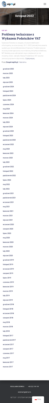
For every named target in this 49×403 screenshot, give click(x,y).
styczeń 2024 (8, 127)
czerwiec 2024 (8, 104)
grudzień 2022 (8, 167)
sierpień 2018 (8, 318)
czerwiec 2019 (8, 282)
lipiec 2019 (7, 278)
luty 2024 (6, 122)
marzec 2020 (8, 247)
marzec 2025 (8, 73)
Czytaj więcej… (30, 58)
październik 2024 (9, 95)
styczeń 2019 (8, 300)
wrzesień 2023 (8, 144)
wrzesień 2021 (8, 202)
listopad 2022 (8, 171)
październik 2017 (9, 340)
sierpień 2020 (8, 229)
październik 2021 (9, 198)
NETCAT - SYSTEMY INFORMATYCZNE (24, 397)
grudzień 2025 (8, 69)
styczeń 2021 (8, 220)
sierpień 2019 (8, 273)
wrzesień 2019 (8, 269)
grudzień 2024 (8, 87)
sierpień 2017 (8, 349)
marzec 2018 (8, 327)
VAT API (4, 30)
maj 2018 (6, 322)
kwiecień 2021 (8, 211)
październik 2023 (9, 140)
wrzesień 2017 (8, 344)
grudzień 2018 (8, 304)
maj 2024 (6, 109)
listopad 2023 (8, 135)
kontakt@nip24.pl (24, 392)
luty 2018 (6, 331)
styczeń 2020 (8, 255)
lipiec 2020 (7, 233)
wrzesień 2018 (8, 313)
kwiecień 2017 (8, 362)
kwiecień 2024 (8, 113)
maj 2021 (6, 207)
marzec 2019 (8, 291)
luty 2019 (6, 295)
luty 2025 (6, 78)
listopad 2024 (8, 91)
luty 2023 (6, 162)
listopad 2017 (8, 336)
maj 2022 (6, 184)
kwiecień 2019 (8, 287)
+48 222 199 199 (33, 386)
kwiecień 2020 (8, 242)
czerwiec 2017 (8, 353)
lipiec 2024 (7, 100)
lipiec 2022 (7, 180)
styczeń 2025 (8, 82)
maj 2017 (6, 358)
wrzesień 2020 (8, 224)
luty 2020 (6, 251)
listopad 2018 (8, 309)
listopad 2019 (8, 264)
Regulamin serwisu (17, 386)
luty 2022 (6, 189)
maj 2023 (6, 149)
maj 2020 (6, 238)
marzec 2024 (8, 118)
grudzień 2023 (8, 131)
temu (22, 62)
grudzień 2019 (8, 260)
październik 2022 (9, 175)
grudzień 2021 (8, 193)
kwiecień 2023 (8, 153)
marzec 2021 (8, 216)
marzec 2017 (8, 367)
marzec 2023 (8, 158)
